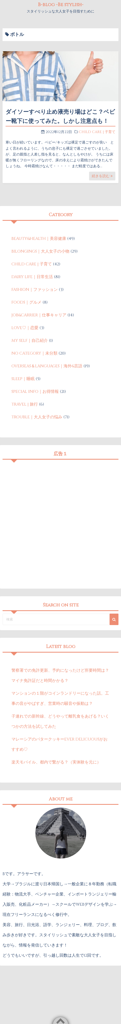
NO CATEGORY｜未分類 (34, 353)
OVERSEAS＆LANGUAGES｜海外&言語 (46, 366)
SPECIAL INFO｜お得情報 (35, 391)
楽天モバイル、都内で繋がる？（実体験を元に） (56, 762)
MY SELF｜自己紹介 (29, 340)
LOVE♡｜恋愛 (24, 328)
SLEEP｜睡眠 (23, 379)
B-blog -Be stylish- (60, 5)
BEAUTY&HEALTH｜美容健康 (38, 238)
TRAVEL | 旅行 (24, 404)
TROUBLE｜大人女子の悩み (36, 417)
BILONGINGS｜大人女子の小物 (40, 251)
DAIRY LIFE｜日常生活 (32, 277)
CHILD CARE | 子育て (97, 131)
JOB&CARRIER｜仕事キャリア (38, 315)
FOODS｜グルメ (26, 302)
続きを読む (102, 176)
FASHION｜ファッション (34, 289)
